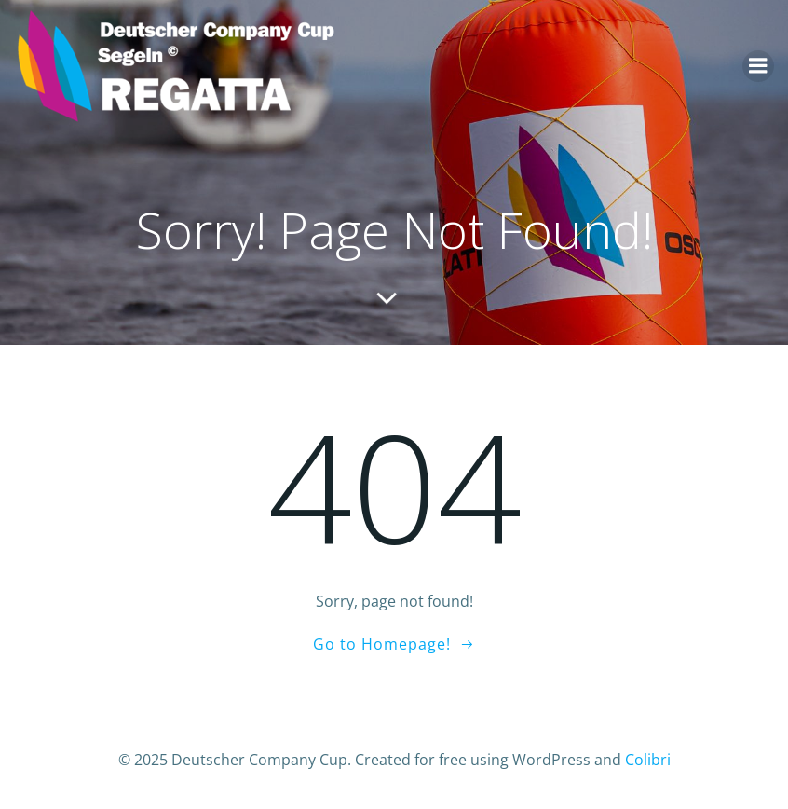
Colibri (648, 759)
